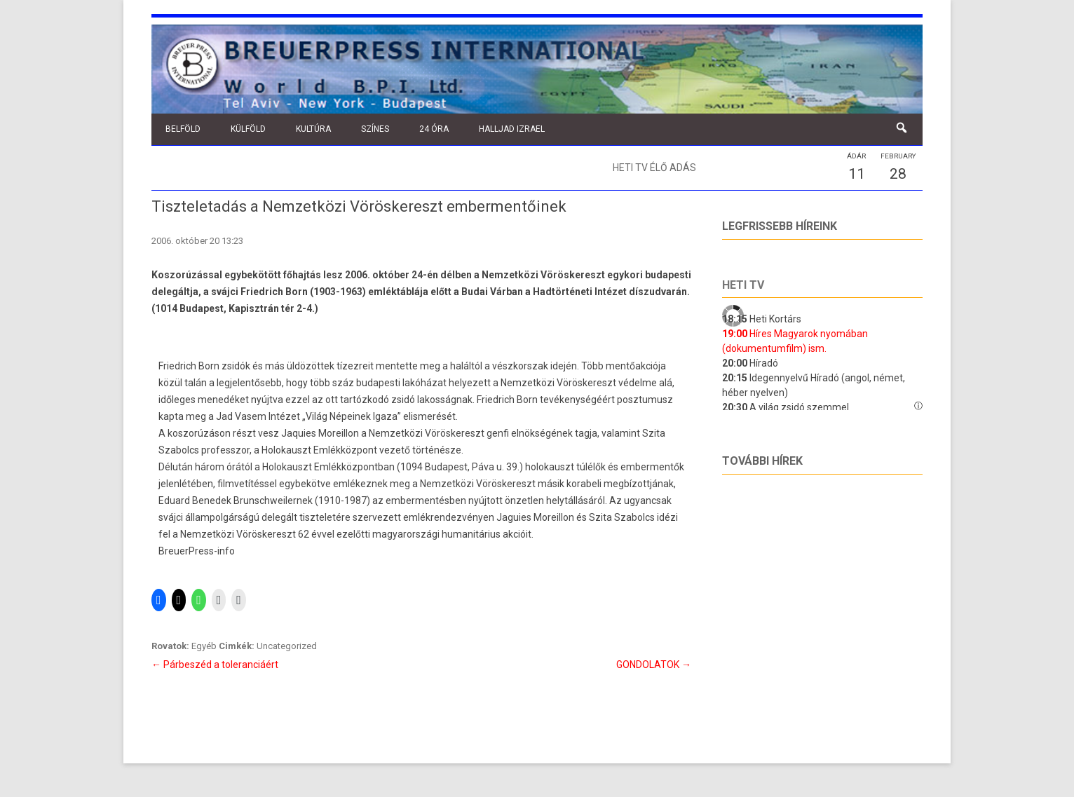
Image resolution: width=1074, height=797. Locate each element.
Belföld (182, 129)
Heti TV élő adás (654, 167)
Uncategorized (287, 646)
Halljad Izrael (512, 129)
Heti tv (743, 285)
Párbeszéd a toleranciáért (214, 664)
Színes (375, 129)
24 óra (434, 129)
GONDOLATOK (653, 664)
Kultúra (313, 129)
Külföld (248, 129)
